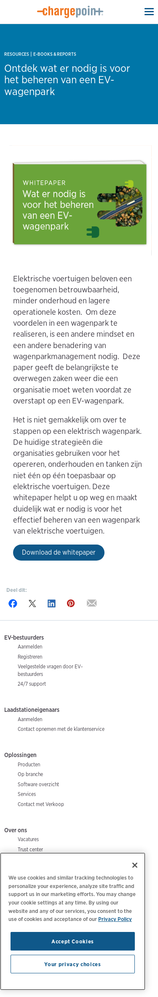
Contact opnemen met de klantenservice (61, 729)
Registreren (30, 657)
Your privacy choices (72, 964)
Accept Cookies (72, 941)
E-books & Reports (54, 54)
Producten (29, 764)
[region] (72, 921)
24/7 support (32, 684)
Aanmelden (30, 646)
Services (27, 794)
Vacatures (28, 839)
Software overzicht (38, 784)
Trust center (30, 849)
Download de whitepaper (59, 552)
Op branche (30, 774)
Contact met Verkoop (41, 804)
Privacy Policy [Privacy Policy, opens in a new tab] (115, 918)
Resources (16, 54)
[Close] (135, 865)
